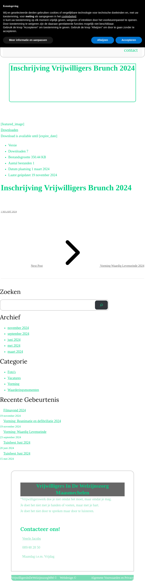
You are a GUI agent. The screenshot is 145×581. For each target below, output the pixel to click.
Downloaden (9, 130)
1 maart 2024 (9, 211)
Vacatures (14, 378)
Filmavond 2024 (14, 410)
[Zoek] (101, 305)
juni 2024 (14, 340)
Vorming (13, 384)
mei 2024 (14, 345)
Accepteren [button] (129, 573)
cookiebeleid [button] (69, 549)
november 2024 (18, 328)
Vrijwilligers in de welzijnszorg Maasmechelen (72, 3)
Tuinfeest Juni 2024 (16, 442)
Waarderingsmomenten (23, 390)
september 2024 (18, 334)
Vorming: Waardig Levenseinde (24, 432)
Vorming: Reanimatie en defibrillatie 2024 (32, 421)
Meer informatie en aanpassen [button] (28, 573)
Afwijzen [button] (102, 573)
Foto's (12, 372)
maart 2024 (15, 352)
